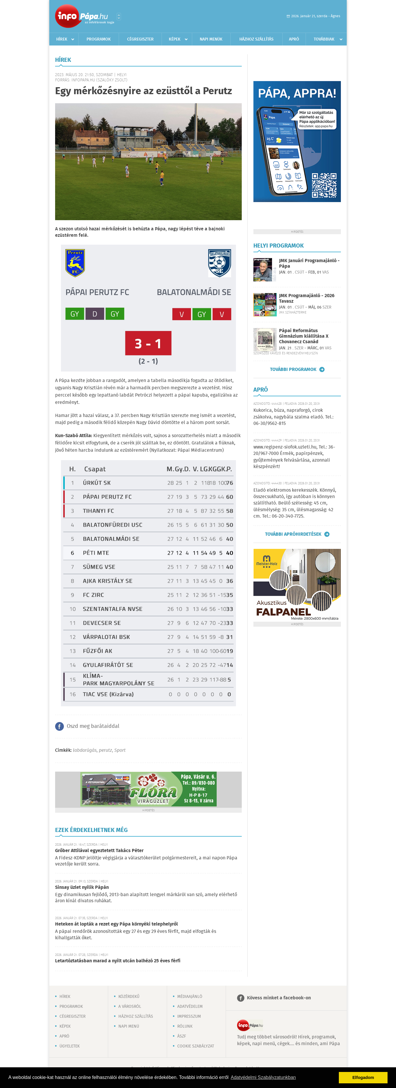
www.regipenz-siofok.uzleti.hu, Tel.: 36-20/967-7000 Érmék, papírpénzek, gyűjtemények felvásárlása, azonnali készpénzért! (294, 457)
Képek (175, 39)
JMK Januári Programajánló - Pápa (309, 263)
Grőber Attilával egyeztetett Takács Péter (99, 850)
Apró (294, 39)
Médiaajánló (189, 997)
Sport (120, 750)
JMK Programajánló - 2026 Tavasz (306, 298)
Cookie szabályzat (195, 1046)
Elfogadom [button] (363, 1077)
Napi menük (211, 39)
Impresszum (189, 1016)
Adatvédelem (190, 1006)
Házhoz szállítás (256, 39)
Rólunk (184, 1026)
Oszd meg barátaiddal (93, 726)
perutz (105, 750)
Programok (99, 39)
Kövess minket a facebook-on (279, 998)
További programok (293, 369)
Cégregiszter (140, 39)
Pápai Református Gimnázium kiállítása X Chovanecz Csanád (303, 336)
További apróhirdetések (293, 534)
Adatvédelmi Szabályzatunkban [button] (263, 1077)
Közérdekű (128, 997)
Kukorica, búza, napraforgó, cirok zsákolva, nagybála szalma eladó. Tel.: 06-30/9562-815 (293, 417)
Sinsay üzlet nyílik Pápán (82, 887)
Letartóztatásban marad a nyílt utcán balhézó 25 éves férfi (118, 961)
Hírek (61, 39)
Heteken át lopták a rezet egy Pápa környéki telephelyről (116, 924)
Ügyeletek (69, 1046)
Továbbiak (324, 39)
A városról (129, 1006)
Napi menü (128, 1026)
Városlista (119, 16)
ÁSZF (181, 1036)
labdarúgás (85, 750)
